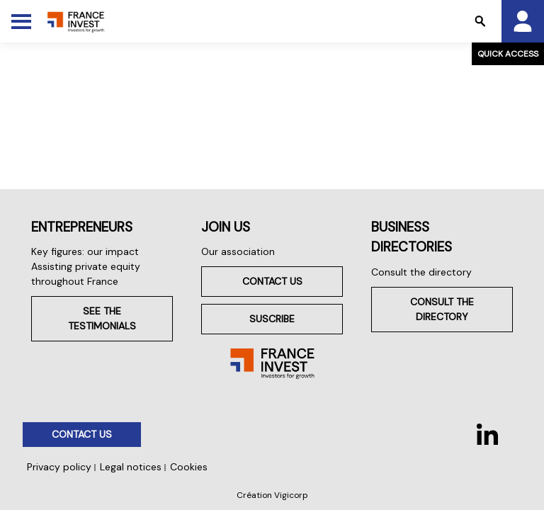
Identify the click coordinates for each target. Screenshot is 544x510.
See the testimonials (102, 318)
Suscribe (272, 318)
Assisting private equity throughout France (85, 274)
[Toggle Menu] (21, 21)
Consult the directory (421, 272)
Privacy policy (59, 466)
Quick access (507, 54)
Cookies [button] (189, 466)
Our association (238, 251)
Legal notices (131, 466)
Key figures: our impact (85, 251)
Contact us (272, 281)
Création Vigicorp (272, 495)
